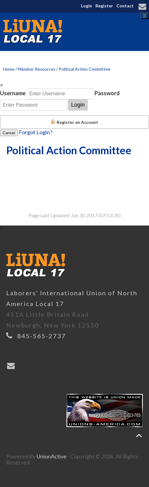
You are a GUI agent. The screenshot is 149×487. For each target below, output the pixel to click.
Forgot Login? (35, 132)
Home (8, 69)
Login (86, 5)
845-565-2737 (41, 336)
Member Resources (36, 69)
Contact (125, 5)
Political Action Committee (85, 69)
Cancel (8, 133)
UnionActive (51, 456)
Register (104, 5)
